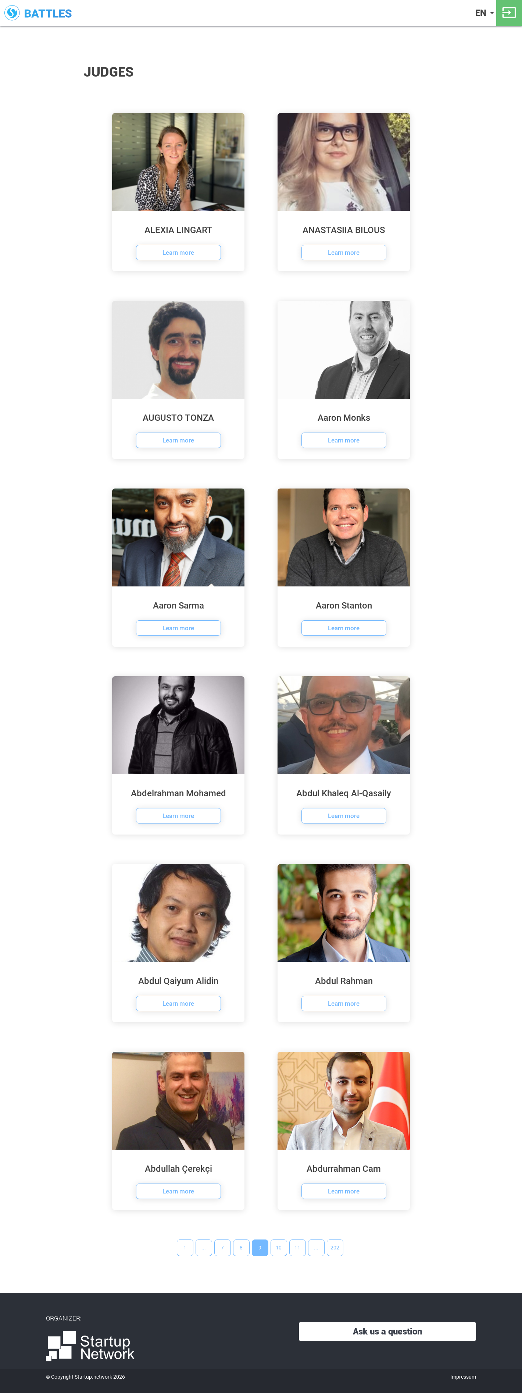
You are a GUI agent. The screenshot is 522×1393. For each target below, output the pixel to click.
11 (297, 1248)
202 (334, 1248)
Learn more (178, 252)
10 (279, 1248)
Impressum (463, 1377)
